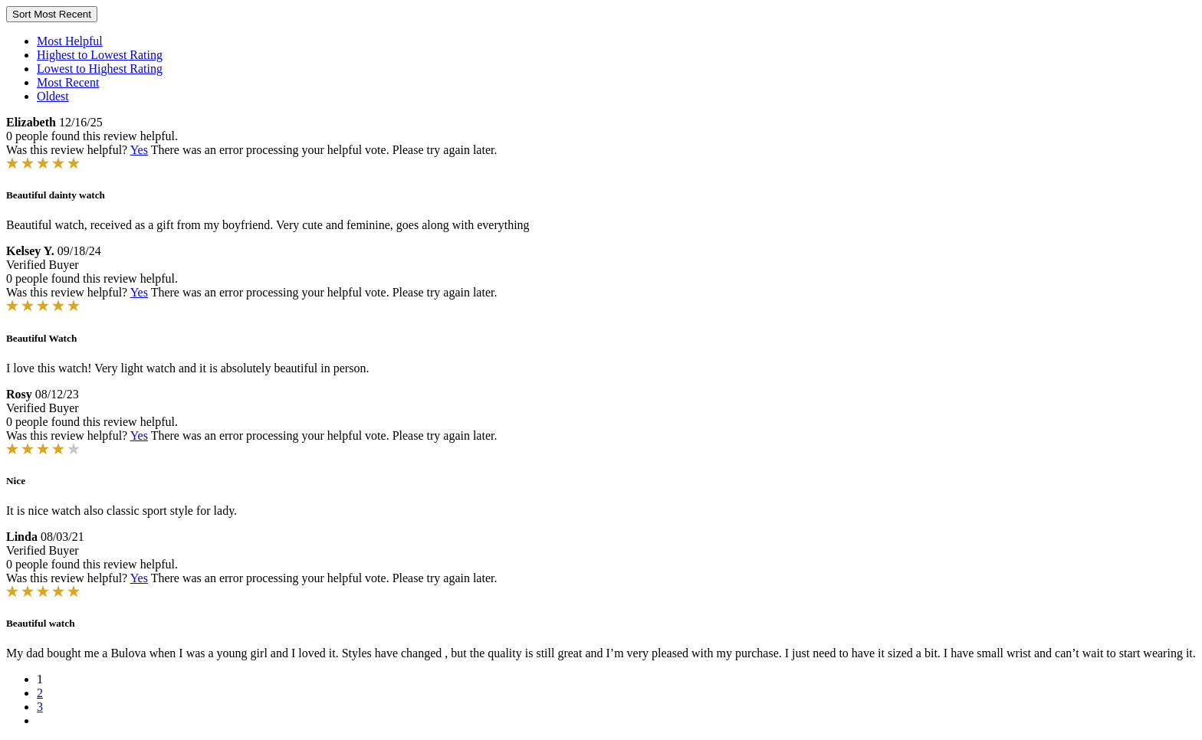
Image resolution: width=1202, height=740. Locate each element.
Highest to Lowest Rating (100, 54)
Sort (51, 14)
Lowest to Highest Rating (100, 68)
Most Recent (68, 82)
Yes (139, 149)
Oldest (53, 96)
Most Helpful (70, 40)
